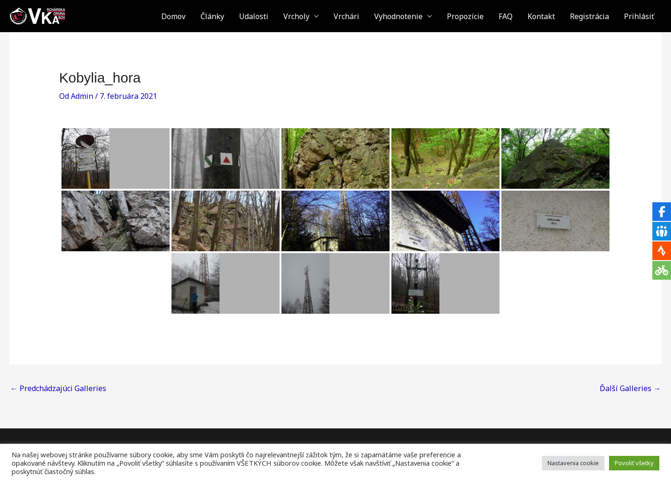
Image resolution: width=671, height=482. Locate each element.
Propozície (465, 16)
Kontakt (541, 16)
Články (212, 16)
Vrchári (346, 16)
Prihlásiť (639, 16)
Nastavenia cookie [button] (573, 463)
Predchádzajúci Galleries (58, 388)
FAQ (506, 16)
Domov (173, 16)
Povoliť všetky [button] (634, 463)
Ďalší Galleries (630, 388)
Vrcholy (296, 16)
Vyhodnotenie (398, 16)
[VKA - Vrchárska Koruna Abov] (37, 15)
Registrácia (589, 16)
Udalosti (253, 16)
